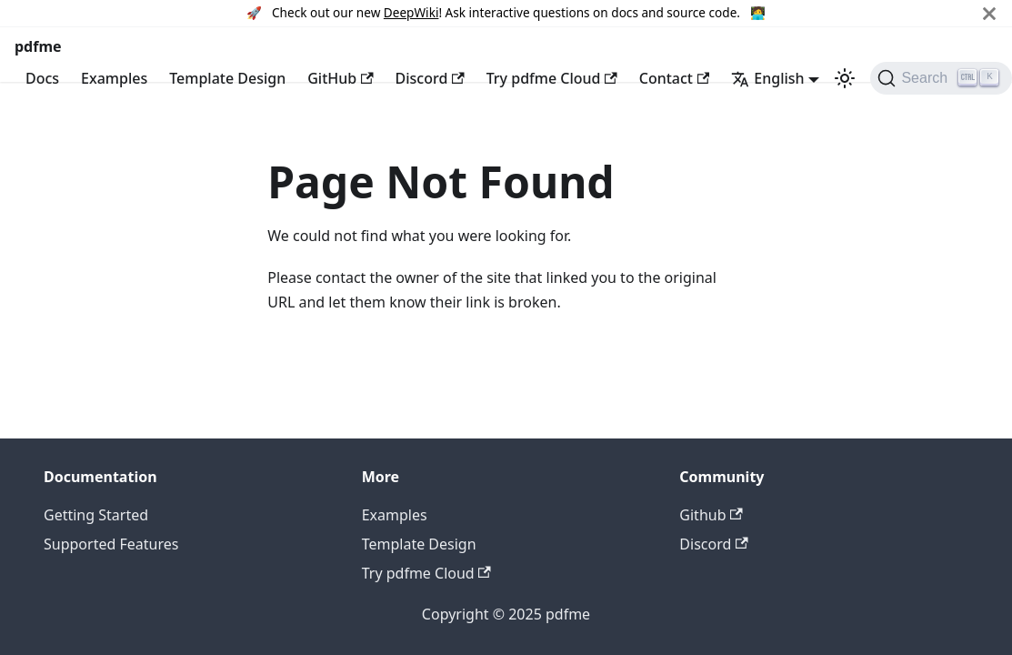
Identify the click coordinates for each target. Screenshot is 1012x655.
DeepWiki (411, 12)
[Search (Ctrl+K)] (940, 78)
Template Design (227, 78)
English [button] (767, 78)
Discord (430, 78)
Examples (114, 78)
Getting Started (96, 515)
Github (710, 515)
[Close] (989, 13)
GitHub (340, 78)
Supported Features (111, 544)
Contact (674, 78)
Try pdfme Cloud (551, 78)
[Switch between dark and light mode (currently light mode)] (844, 78)
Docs (42, 78)
